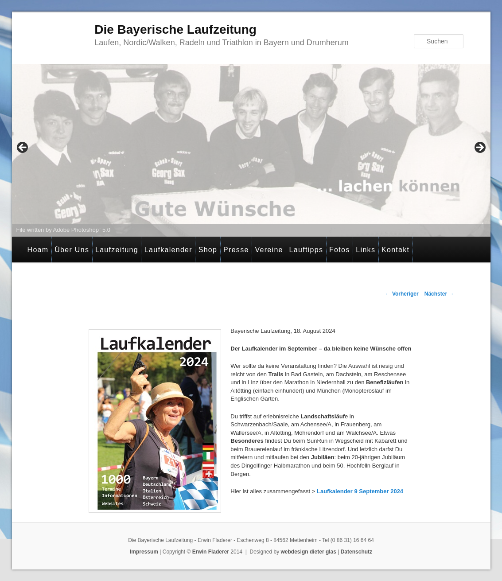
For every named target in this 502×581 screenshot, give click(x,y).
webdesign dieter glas (308, 552)
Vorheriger (402, 294)
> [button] (479, 148)
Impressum (144, 552)
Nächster (439, 294)
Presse (236, 249)
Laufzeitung (116, 249)
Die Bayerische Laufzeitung (175, 29)
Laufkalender (168, 249)
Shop (208, 249)
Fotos (339, 249)
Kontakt (395, 249)
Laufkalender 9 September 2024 (360, 491)
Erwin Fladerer (210, 552)
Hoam (38, 249)
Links (365, 249)
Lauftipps (306, 249)
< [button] (23, 148)
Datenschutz (356, 552)
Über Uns (71, 249)
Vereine (269, 249)
